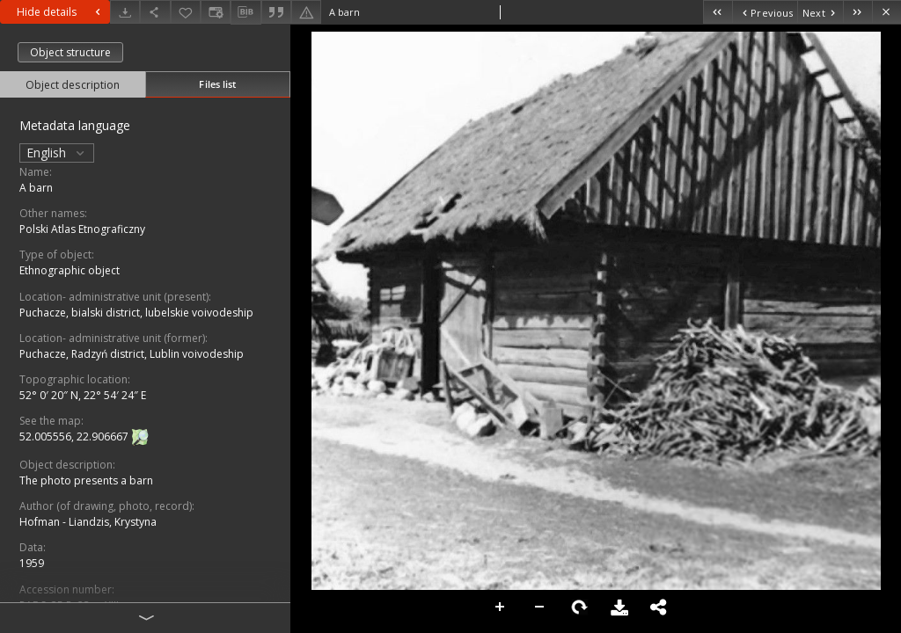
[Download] (125, 12)
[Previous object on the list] (764, 12)
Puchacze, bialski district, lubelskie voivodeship (136, 312)
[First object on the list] (717, 12)
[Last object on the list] (857, 12)
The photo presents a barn (86, 480)
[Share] (155, 12)
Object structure (70, 52)
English (56, 152)
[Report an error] (306, 12)
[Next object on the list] (820, 12)
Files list (217, 84)
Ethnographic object (69, 270)
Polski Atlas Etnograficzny (82, 229)
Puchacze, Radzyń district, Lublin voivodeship (131, 353)
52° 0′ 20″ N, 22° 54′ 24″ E (82, 395)
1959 (31, 563)
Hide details (61, 11)
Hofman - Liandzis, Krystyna (88, 521)
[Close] (886, 12)
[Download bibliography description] (245, 12)
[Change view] (216, 12)
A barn (36, 187)
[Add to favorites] (186, 12)
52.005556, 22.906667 (75, 436)
